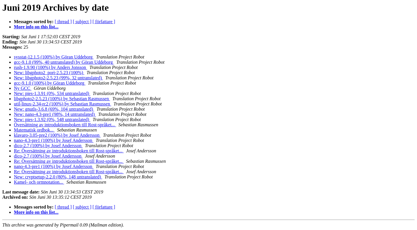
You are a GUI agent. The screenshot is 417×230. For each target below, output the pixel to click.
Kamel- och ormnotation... (39, 182)
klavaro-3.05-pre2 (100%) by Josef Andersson (57, 135)
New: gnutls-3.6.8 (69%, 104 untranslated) (54, 109)
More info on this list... (36, 26)
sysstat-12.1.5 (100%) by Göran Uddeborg (54, 56)
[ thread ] (63, 21)
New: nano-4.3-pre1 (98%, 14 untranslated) (55, 114)
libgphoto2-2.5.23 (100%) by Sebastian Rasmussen (62, 98)
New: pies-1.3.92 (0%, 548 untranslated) (52, 119)
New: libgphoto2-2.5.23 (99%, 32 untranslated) (58, 77)
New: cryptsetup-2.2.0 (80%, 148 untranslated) (58, 176)
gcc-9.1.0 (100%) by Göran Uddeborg (49, 83)
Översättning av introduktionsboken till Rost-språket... (65, 124)
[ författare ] (104, 21)
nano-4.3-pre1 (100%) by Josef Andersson (54, 140)
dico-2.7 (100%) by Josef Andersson (48, 145)
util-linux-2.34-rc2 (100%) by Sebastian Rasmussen (62, 103)
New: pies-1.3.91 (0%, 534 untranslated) (52, 93)
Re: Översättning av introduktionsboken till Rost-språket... (69, 150)
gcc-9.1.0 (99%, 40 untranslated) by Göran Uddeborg (64, 62)
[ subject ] (82, 21)
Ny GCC (22, 88)
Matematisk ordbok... (34, 129)
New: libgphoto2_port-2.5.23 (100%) (49, 72)
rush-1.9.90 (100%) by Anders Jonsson (50, 67)
